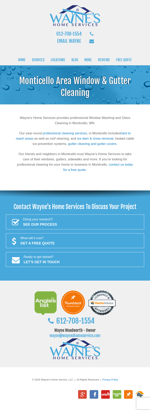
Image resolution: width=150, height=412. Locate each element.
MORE (88, 60)
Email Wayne (69, 41)
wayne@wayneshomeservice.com (75, 335)
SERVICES (38, 60)
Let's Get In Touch (75, 259)
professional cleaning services (65, 133)
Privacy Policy (110, 379)
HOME (22, 60)
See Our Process (75, 221)
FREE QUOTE (124, 60)
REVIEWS (104, 60)
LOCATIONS (58, 60)
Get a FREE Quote (75, 240)
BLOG (74, 60)
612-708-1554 (69, 34)
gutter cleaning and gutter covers (92, 144)
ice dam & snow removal (95, 138)
